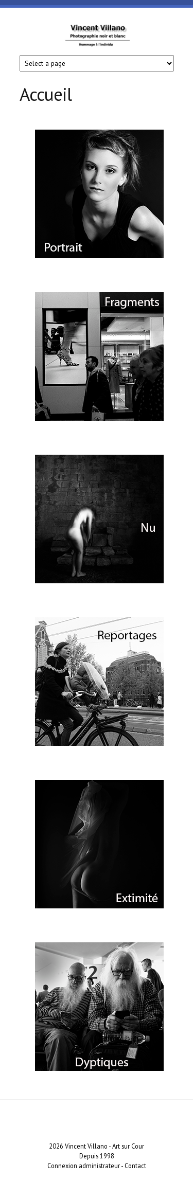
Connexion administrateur (83, 1165)
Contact (135, 1165)
